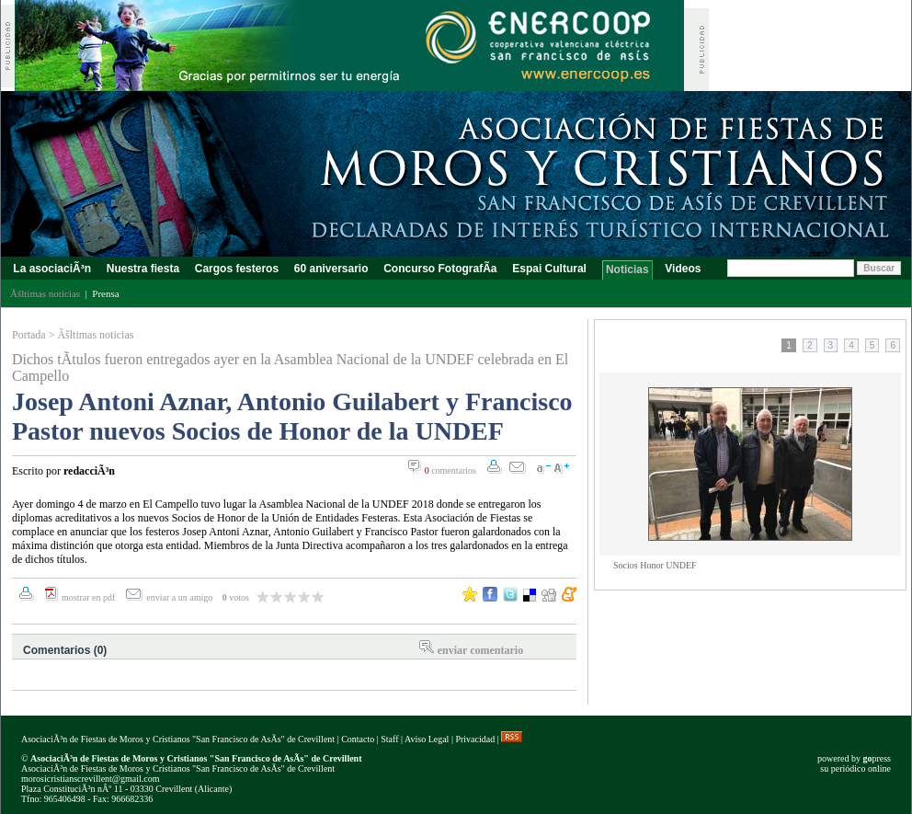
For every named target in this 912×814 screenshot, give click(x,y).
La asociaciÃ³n (52, 268)
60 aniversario (330, 268)
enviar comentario (480, 650)
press (876, 758)
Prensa (105, 293)
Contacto (357, 739)
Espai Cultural (551, 268)
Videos (683, 268)
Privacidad (475, 739)
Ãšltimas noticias (95, 334)
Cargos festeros (236, 268)
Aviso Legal (427, 739)
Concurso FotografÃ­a (440, 268)
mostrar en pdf (88, 597)
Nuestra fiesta (142, 268)
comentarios (450, 470)
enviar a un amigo (180, 597)
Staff (389, 739)
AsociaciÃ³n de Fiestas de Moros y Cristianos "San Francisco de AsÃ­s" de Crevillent (178, 739)
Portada (29, 334)
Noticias (627, 269)
